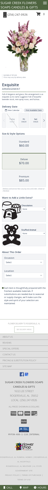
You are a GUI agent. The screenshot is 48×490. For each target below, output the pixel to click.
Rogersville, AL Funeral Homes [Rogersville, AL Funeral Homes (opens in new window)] (16, 457)
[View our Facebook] (22, 375)
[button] (40, 15)
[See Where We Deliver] (24, 329)
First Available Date (34, 110)
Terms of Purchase (31, 475)
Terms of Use (24, 479)
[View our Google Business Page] (26, 375)
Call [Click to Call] (8, 487)
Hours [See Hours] (40, 487)
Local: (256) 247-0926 (24, 400)
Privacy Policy (12, 475)
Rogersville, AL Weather (18, 466)
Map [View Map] (24, 487)
